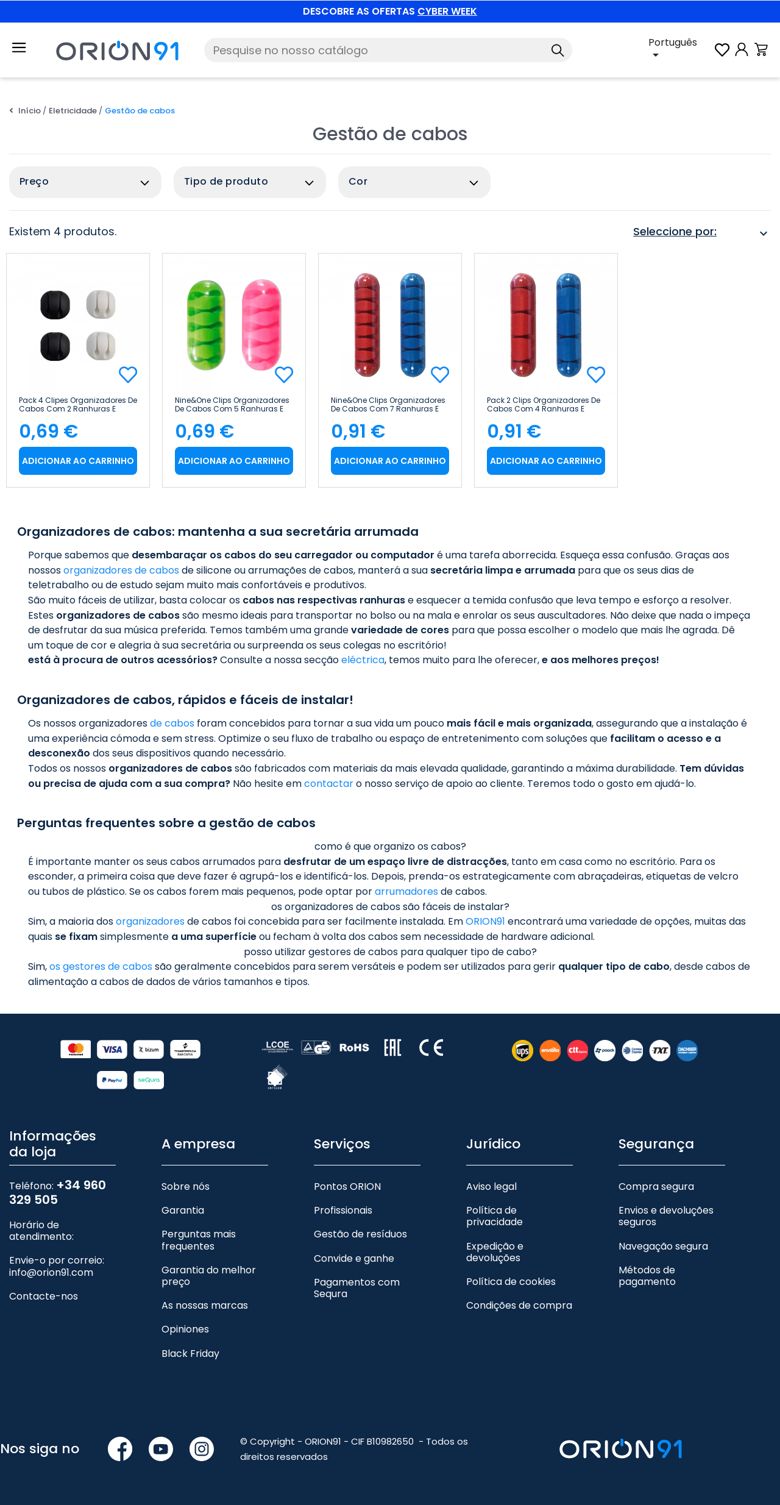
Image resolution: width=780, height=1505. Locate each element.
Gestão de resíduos (360, 1234)
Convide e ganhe (354, 1258)
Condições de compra (519, 1305)
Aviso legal (491, 1186)
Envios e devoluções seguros (666, 1216)
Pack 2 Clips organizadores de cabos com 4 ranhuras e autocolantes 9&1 (543, 404)
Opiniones (185, 1329)
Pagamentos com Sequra (357, 1288)
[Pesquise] (388, 50)
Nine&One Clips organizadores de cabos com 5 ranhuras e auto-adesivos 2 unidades (232, 404)
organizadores (150, 921)
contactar (328, 784)
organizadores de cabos (121, 570)
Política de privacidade (494, 1216)
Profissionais (343, 1210)
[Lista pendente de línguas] (680, 50)
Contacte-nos (43, 1296)
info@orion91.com (51, 1272)
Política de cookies (511, 1282)
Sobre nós (185, 1186)
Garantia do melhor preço (208, 1276)
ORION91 (485, 921)
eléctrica (363, 660)
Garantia (182, 1210)
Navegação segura (663, 1246)
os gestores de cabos (100, 966)
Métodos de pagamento (647, 1276)
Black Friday (190, 1354)
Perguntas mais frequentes (198, 1240)
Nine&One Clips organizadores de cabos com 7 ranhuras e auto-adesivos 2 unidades (388, 404)
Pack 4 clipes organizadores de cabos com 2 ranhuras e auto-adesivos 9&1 (78, 404)
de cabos (172, 723)
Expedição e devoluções (494, 1252)
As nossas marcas (204, 1305)
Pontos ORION (347, 1186)
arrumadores (406, 891)
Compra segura (656, 1186)
